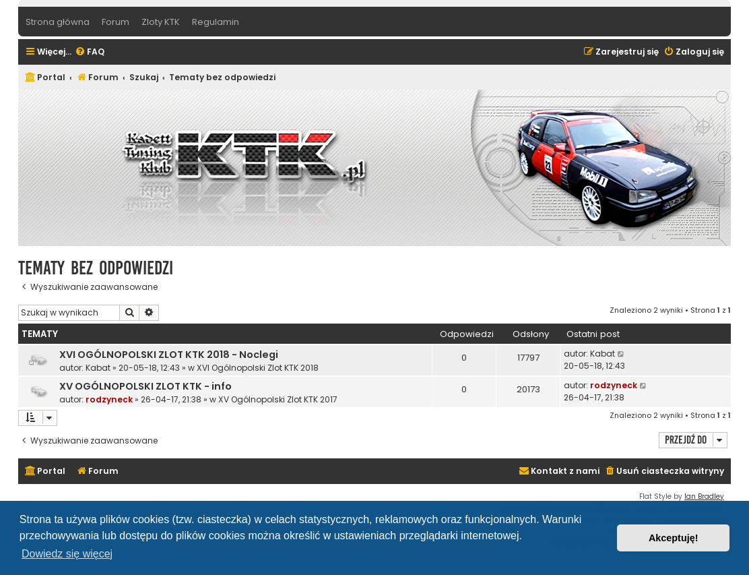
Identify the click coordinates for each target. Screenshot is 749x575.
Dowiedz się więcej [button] (67, 553)
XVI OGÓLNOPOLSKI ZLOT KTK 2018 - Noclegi (168, 354)
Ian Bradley (704, 496)
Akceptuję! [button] (673, 538)
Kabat (98, 367)
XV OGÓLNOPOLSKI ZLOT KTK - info (145, 386)
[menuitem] (89, 52)
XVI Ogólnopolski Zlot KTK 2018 (258, 367)
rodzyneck (109, 399)
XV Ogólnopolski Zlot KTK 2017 (277, 399)
